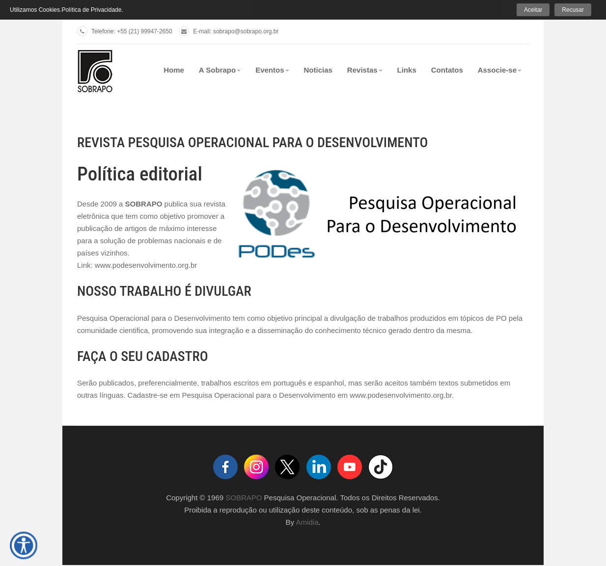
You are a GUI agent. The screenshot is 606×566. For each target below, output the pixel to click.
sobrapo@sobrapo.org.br (246, 31)
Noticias (318, 70)
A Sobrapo (220, 70)
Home (174, 70)
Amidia (307, 522)
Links (406, 70)
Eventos (272, 70)
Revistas (365, 70)
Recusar (573, 9)
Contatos (447, 70)
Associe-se (500, 70)
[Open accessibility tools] (23, 545)
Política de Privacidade (91, 9)
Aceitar (533, 9)
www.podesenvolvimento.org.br (146, 265)
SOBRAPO (243, 497)
